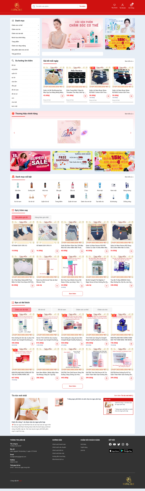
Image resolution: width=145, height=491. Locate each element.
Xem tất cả (129, 61)
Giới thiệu (83, 444)
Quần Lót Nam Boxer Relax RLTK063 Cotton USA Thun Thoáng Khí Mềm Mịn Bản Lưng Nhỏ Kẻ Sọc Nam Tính (122, 91)
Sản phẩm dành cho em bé (25, 50)
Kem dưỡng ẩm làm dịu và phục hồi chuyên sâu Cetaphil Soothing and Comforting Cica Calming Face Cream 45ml (23, 339)
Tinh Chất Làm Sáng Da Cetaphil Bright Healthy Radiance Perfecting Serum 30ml (97, 339)
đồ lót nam (15, 90)
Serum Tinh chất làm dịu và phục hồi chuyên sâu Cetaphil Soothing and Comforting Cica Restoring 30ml (47, 339)
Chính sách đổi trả (57, 450)
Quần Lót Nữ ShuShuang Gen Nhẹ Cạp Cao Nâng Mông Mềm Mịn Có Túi (53, 91)
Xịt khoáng (113, 201)
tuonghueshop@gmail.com (18, 456)
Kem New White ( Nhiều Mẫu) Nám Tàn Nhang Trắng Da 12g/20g (47, 373)
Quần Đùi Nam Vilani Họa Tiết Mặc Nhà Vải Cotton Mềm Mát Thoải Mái (72, 247)
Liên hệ (83, 450)
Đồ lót (14, 65)
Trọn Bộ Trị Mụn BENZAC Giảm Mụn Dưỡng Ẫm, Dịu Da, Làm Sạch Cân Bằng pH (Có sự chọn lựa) (121, 281)
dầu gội (14, 86)
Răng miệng (127, 190)
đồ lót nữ (14, 94)
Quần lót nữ (45, 201)
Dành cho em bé (86, 201)
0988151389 (14, 462)
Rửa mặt (100, 190)
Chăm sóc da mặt (25, 33)
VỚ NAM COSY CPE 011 (44, 245)
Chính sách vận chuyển (59, 447)
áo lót (13, 77)
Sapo (20, 480)
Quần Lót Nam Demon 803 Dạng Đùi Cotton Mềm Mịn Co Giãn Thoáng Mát (121, 247)
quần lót (14, 73)
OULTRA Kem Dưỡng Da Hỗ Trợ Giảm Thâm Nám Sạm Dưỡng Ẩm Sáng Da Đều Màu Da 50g (121, 374)
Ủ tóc (86, 190)
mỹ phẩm (15, 69)
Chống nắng (127, 201)
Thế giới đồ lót (25, 54)
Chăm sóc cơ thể (25, 25)
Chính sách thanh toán (59, 444)
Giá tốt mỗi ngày (50, 61)
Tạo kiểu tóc (100, 201)
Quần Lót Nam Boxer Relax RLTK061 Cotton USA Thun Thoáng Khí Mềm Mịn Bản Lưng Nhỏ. (99, 91)
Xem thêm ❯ (123, 395)
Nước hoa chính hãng (25, 37)
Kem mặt (113, 190)
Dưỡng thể (31, 190)
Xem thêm (72, 294)
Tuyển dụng (84, 447)
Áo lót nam (17, 201)
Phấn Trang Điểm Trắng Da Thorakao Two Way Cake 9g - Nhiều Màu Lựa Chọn (75, 91)
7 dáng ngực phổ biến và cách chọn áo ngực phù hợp (124, 410)
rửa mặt (14, 102)
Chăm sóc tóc (25, 29)
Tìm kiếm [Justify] (82, 6)
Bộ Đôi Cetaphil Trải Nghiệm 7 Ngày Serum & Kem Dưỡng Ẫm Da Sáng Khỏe (96, 281)
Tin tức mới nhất (19, 395)
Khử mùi (45, 190)
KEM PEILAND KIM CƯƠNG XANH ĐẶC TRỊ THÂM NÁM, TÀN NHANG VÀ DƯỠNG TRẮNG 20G (122, 339)
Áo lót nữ (31, 201)
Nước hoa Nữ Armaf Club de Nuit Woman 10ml (46, 281)
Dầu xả (72, 190)
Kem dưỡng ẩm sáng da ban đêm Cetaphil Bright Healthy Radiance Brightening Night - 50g (71, 339)
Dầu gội (58, 190)
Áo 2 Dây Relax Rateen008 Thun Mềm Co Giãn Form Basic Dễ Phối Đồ (22, 281)
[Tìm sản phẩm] (59, 6)
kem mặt (14, 106)
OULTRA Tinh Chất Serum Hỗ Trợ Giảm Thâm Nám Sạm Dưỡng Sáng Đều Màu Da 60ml (97, 374)
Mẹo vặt (108, 400)
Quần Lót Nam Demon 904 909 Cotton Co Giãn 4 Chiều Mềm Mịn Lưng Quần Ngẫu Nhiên (96, 247)
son (13, 98)
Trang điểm (25, 41)
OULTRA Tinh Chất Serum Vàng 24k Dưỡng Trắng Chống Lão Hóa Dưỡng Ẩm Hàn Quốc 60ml (72, 374)
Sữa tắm (18, 190)
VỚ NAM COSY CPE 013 (19, 245)
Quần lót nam (72, 201)
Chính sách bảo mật (58, 453)
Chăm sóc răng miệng (25, 46)
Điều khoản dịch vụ (58, 459)
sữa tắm (14, 81)
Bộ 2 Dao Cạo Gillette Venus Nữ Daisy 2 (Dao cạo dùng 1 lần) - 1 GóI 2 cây (71, 281)
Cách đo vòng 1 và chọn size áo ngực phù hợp (123, 403)
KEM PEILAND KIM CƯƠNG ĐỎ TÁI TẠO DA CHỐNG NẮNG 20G (23, 373)
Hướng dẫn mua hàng (58, 456)
